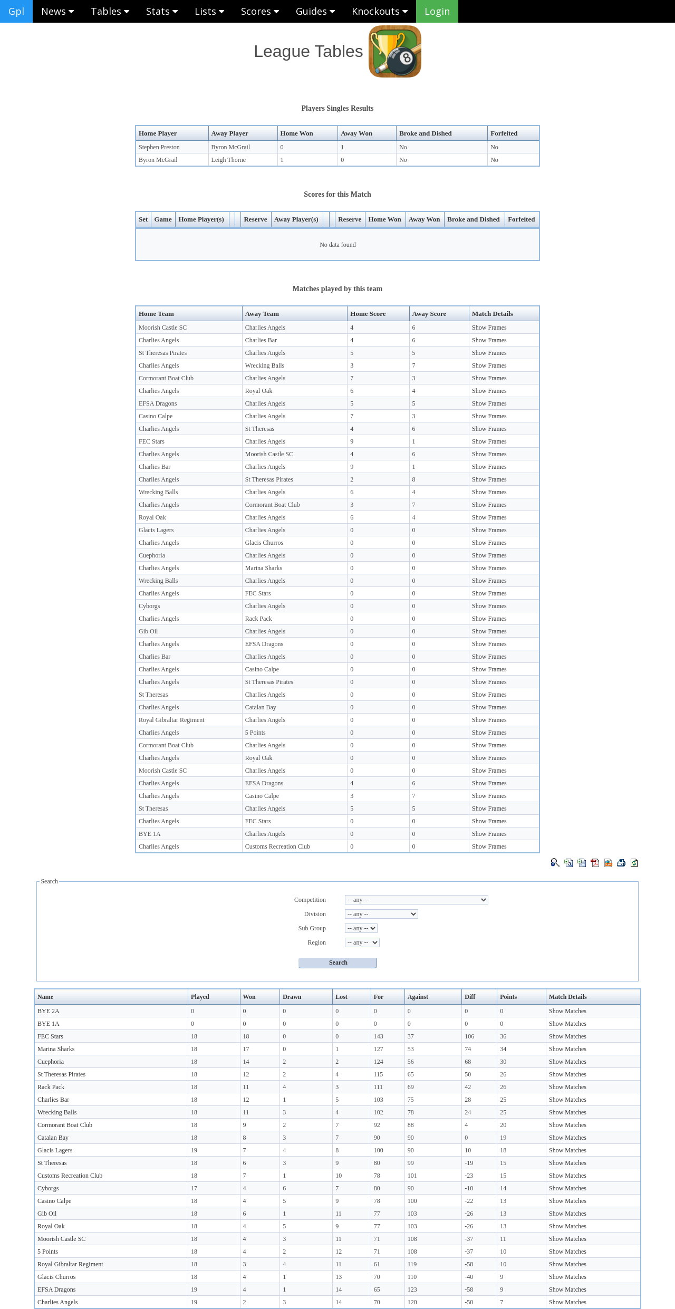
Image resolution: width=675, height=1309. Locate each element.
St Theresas (259, 428)
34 (503, 1049)
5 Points (255, 732)
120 (412, 1302)
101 (412, 1175)
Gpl (16, 11)
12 (246, 1074)
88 (411, 1125)
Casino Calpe (155, 416)
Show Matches (567, 1011)
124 (378, 1061)
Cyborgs (149, 606)
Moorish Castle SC (163, 327)
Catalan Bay (260, 707)
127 (378, 1049)
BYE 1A (150, 834)
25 (503, 1099)
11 (246, 1087)
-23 (469, 1175)
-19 (469, 1163)
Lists (209, 11)
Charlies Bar (261, 340)
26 (503, 1074)
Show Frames (489, 327)
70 (377, 1277)
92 (377, 1125)
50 (468, 1074)
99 (411, 1163)
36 (503, 1036)
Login (437, 11)
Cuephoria (152, 555)
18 (194, 1036)
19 (503, 1137)
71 (377, 1239)
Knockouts (380, 11)
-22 (469, 1201)
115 (378, 1074)
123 (412, 1289)
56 (411, 1061)
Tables (110, 11)
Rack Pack (258, 618)
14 (246, 1061)
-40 (469, 1277)
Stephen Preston (159, 147)
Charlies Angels (265, 327)
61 (377, 1264)
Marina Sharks (263, 568)
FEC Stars (152, 441)
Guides (315, 11)
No (403, 147)
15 (503, 1163)
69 (411, 1087)
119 (412, 1264)
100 (378, 1150)
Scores (260, 11)
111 (378, 1087)
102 (378, 1112)
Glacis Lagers (156, 530)
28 (468, 1099)
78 (411, 1112)
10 (468, 1150)
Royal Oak (259, 390)
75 (411, 1099)
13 (503, 1201)
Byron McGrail (230, 147)
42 (468, 1087)
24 (468, 1112)
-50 (469, 1302)
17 (246, 1049)
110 (412, 1277)
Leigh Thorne (228, 159)
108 (412, 1239)
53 (411, 1049)
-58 (469, 1264)
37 (411, 1036)
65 (411, 1074)
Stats (162, 11)
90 (377, 1137)
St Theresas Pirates (163, 353)
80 (377, 1163)
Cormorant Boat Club (166, 378)
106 (469, 1036)
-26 (469, 1213)
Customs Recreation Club (277, 846)
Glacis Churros (264, 542)
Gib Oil (148, 631)
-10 (469, 1188)
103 (378, 1099)
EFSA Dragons (158, 403)
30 (503, 1061)
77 (377, 1213)
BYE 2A (48, 1011)
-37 (469, 1239)
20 (503, 1125)
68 (468, 1061)
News (57, 11)
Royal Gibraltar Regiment (172, 720)
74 (468, 1049)
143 (378, 1036)
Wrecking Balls (265, 365)
